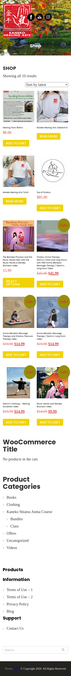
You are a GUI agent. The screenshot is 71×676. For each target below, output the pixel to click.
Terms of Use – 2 (20, 597)
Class (14, 526)
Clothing (13, 504)
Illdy (16, 668)
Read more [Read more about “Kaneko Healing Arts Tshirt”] (14, 201)
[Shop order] (46, 84)
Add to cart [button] (16, 143)
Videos (12, 548)
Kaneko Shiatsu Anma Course (29, 512)
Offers (11, 533)
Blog (10, 611)
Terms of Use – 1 (20, 590)
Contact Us (15, 628)
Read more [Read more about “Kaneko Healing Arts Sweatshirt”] (48, 136)
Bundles (16, 519)
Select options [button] (13, 282)
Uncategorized (18, 540)
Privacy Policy (18, 604)
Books (11, 497)
